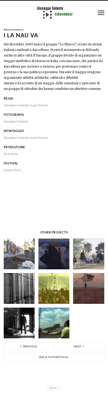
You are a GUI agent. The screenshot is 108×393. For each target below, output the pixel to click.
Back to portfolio (53, 357)
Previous (28, 346)
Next (79, 346)
